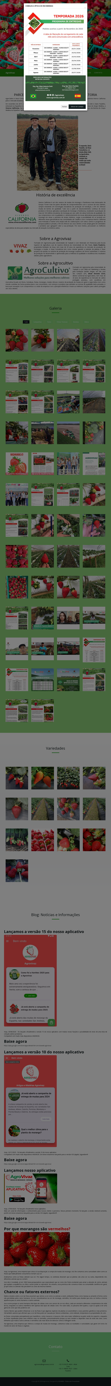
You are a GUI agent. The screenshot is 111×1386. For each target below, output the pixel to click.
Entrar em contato (77, 107)
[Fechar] (85, 8)
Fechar (64, 107)
